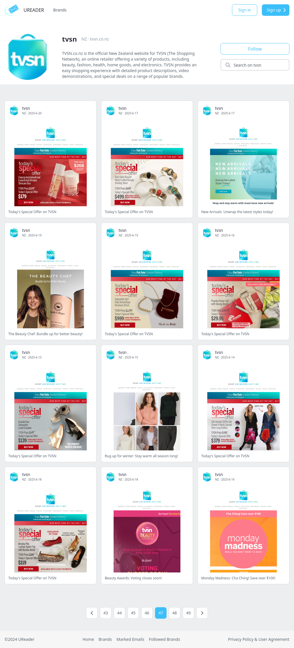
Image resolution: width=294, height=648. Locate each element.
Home (88, 639)
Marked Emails (130, 639)
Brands (59, 10)
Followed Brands (164, 639)
